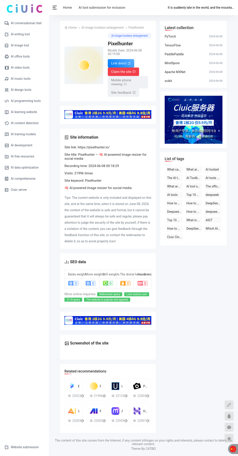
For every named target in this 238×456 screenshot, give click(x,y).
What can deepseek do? (175, 169)
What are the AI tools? (194, 169)
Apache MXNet (175, 72)
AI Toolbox (193, 178)
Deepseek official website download (175, 211)
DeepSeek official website (194, 228)
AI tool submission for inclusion (102, 8)
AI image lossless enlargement (102, 27)
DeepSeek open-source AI (213, 203)
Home (67, 8)
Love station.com (136, 294)
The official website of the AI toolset (213, 186)
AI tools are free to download (213, 178)
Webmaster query (109, 294)
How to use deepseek (175, 203)
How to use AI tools (175, 228)
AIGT (209, 220)
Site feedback (123, 93)
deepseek (212, 195)
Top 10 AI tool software (194, 195)
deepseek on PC (213, 211)
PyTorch (170, 36)
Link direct (121, 63)
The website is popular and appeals (107, 299)
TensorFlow (173, 45)
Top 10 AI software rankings (175, 220)
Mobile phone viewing (121, 82)
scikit (168, 81)
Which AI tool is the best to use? (213, 228)
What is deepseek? (194, 220)
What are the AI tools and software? (175, 186)
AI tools (172, 195)
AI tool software (194, 186)
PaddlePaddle (174, 54)
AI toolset (212, 169)
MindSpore (172, 63)
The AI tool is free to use (175, 178)
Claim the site (123, 72)
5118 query (73, 299)
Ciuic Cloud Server (175, 237)
